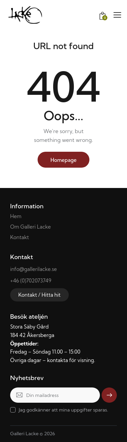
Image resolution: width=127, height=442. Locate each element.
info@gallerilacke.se (33, 269)
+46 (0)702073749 (30, 280)
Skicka (109, 395)
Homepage (63, 160)
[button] (117, 14)
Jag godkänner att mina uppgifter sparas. (63, 410)
